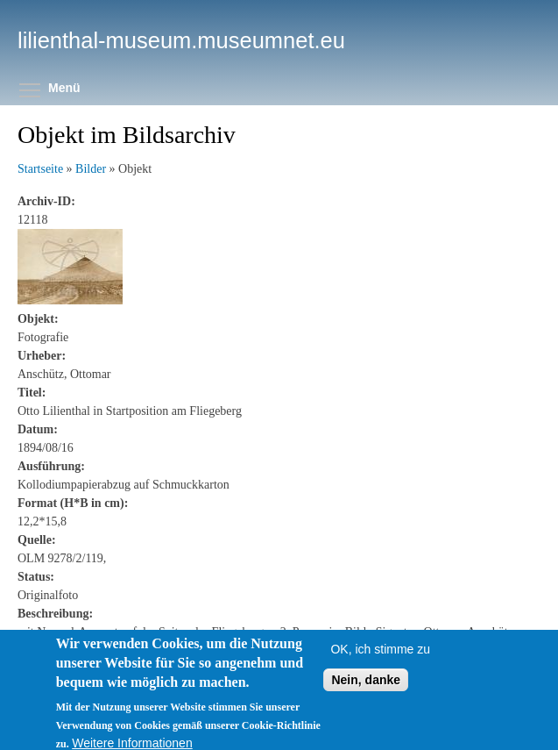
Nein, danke (365, 692)
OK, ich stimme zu (380, 661)
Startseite (40, 168)
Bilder (90, 168)
